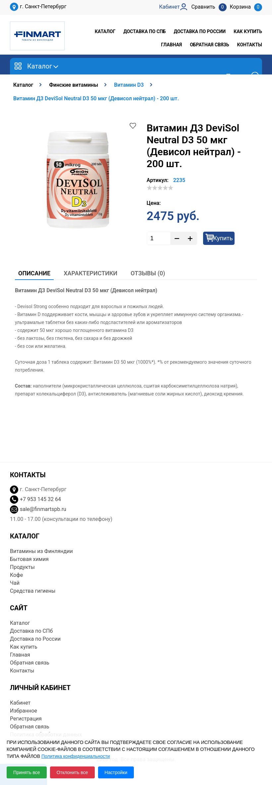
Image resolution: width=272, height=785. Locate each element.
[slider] (160, 187)
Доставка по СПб (144, 31)
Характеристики (90, 273)
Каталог (105, 31)
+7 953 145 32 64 (40, 499)
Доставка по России (200, 31)
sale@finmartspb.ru (43, 509)
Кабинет (20, 703)
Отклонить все (72, 772)
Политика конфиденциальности (75, 756)
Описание (34, 273)
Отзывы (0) (148, 273)
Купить (223, 238)
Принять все (26, 772)
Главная (171, 44)
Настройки (116, 772)
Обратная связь (209, 44)
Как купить (248, 31)
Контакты (249, 44)
